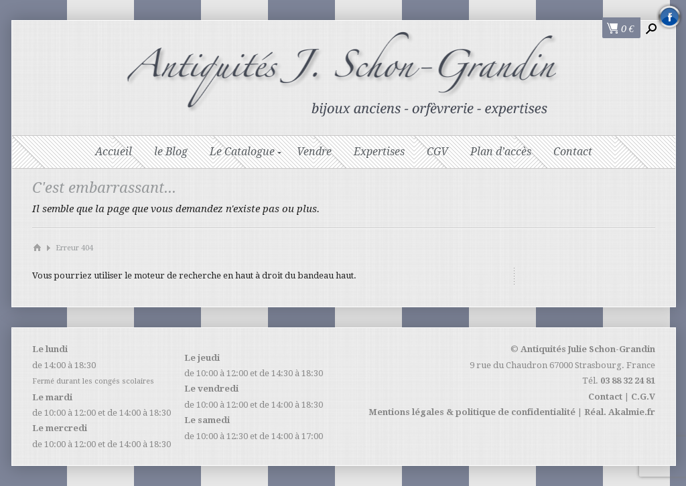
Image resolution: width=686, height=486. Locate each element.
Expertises (379, 151)
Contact (572, 151)
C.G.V (643, 397)
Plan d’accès (500, 151)
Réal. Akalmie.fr (619, 412)
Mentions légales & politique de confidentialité (471, 412)
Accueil (113, 151)
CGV (437, 151)
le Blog (171, 151)
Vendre (314, 151)
